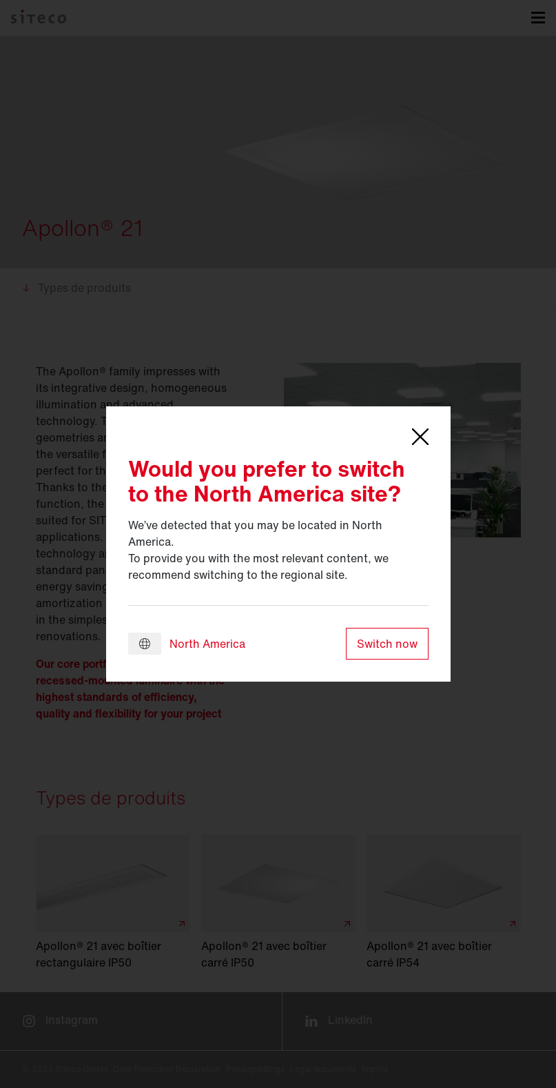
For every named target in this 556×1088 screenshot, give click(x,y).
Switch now (387, 643)
